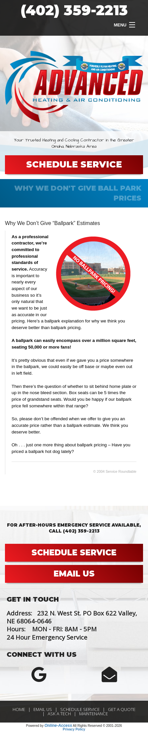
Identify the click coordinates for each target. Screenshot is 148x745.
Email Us (42, 709)
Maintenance (93, 714)
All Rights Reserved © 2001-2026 (97, 725)
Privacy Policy (74, 729)
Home (19, 709)
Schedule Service (80, 709)
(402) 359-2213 (74, 10)
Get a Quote (121, 709)
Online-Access (58, 725)
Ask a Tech (59, 714)
